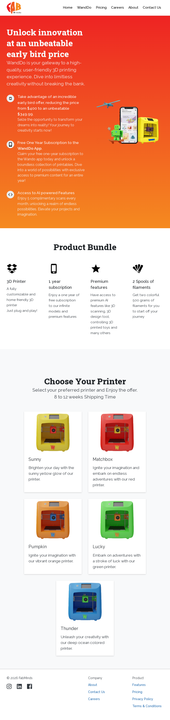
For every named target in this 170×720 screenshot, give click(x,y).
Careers (94, 699)
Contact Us (152, 8)
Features (139, 685)
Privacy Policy (142, 699)
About (92, 685)
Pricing (101, 8)
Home (68, 8)
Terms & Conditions (147, 706)
